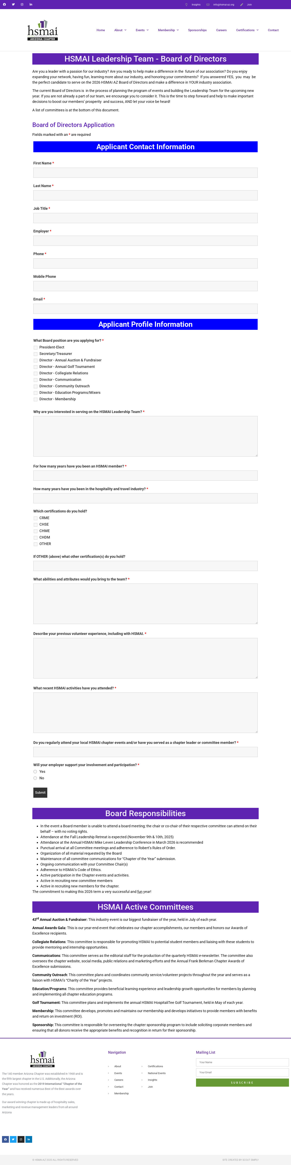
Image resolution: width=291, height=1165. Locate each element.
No (41, 778)
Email (39, 299)
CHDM (44, 537)
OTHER (45, 544)
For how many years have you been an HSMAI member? (80, 466)
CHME (44, 531)
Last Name (43, 186)
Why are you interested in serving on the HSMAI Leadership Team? (88, 412)
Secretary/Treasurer (55, 354)
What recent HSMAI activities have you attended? (74, 688)
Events (142, 30)
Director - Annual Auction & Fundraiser (70, 360)
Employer (42, 231)
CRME (44, 518)
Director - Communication (60, 380)
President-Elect (51, 347)
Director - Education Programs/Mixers (69, 393)
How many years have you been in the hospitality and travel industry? (90, 489)
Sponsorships (197, 30)
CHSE (44, 524)
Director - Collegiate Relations (63, 373)
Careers (221, 30)
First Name (43, 163)
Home (101, 30)
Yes (42, 772)
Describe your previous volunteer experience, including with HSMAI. (89, 634)
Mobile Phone (44, 277)
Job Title (41, 209)
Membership (168, 30)
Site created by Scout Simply (240, 1160)
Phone (39, 254)
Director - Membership (57, 399)
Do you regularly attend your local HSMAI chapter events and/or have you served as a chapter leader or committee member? (135, 743)
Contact (273, 30)
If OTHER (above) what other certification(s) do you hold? (79, 557)
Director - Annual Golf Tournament (67, 367)
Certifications (247, 30)
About (120, 30)
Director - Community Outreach (64, 386)
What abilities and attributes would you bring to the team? (81, 579)
